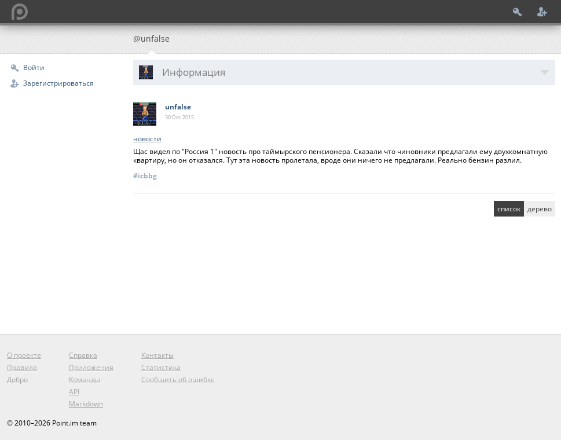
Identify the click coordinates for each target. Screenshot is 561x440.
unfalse (178, 107)
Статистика (161, 367)
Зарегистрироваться (58, 83)
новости (147, 139)
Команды (84, 379)
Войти (34, 67)
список (508, 209)
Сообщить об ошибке (178, 379)
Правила (22, 367)
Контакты (157, 355)
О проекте (24, 355)
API (74, 391)
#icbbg (145, 176)
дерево (539, 209)
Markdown (86, 403)
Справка (83, 355)
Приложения (91, 367)
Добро (17, 379)
